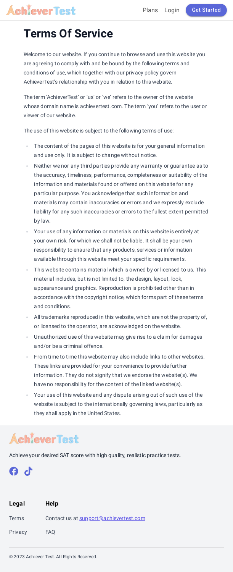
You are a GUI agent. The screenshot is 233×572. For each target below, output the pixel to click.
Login (172, 10)
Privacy (18, 532)
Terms (16, 518)
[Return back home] (41, 10)
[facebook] (13, 471)
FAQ (50, 532)
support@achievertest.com (112, 518)
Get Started (206, 10)
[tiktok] (28, 471)
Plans (150, 10)
